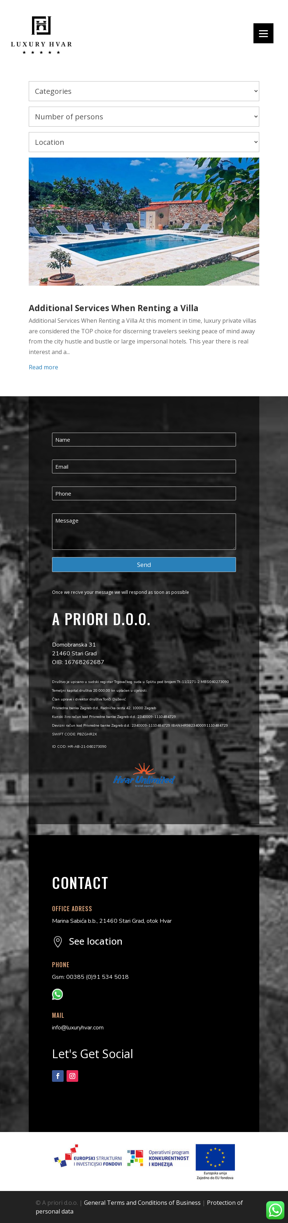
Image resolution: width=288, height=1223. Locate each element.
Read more (43, 367)
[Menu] (263, 33)
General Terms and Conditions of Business (142, 1203)
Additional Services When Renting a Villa (114, 308)
